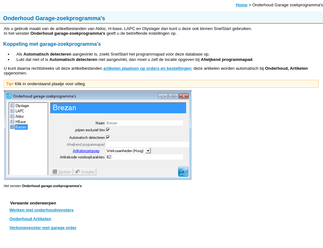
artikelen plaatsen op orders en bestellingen (147, 68)
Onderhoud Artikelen (30, 218)
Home (242, 5)
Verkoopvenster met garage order (43, 227)
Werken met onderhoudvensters (41, 210)
